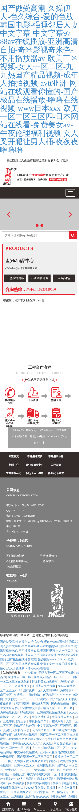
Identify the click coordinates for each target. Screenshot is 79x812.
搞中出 (36, 747)
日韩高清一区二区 (54, 747)
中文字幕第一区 (48, 725)
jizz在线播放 (16, 783)
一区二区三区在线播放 (15, 686)
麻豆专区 (6, 694)
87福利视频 (22, 703)
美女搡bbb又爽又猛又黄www (27, 739)
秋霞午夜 (6, 734)
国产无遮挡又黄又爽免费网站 (27, 761)
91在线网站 (56, 721)
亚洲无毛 (66, 725)
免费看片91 (68, 690)
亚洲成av (43, 699)
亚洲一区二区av (24, 765)
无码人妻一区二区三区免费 (56, 672)
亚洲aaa (45, 752)
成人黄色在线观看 (26, 734)
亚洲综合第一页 (44, 792)
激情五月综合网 (25, 725)
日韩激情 (34, 694)
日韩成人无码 (40, 703)
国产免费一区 (32, 690)
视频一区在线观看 (60, 770)
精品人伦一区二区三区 (58, 708)
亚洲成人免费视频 (44, 686)
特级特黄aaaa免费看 (45, 681)
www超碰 (30, 672)
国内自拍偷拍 (60, 703)
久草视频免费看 (21, 792)
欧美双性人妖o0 (62, 717)
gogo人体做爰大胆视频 (41, 787)
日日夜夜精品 (68, 774)
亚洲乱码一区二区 (20, 677)
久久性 (47, 743)
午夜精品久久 (38, 721)
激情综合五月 (67, 787)
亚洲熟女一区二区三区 (20, 699)
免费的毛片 (68, 681)
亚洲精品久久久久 (37, 796)
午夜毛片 (20, 694)
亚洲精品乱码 (46, 765)
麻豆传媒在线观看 (63, 752)
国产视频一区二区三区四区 (35, 756)
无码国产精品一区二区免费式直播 (54, 730)
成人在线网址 (26, 778)
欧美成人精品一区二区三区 (51, 677)
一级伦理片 (8, 756)
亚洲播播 (17, 796)
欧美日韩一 (8, 778)
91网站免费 (59, 796)
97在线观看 (28, 712)
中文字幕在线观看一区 (42, 774)
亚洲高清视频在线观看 (52, 712)
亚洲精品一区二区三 (19, 770)
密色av (4, 792)
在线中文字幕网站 (39, 783)
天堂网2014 (51, 690)
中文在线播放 (63, 743)
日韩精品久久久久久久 (26, 743)
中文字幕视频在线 (26, 752)
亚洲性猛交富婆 (31, 708)
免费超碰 (40, 770)
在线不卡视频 (61, 783)
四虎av (53, 761)
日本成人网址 (46, 778)
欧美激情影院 (41, 717)
